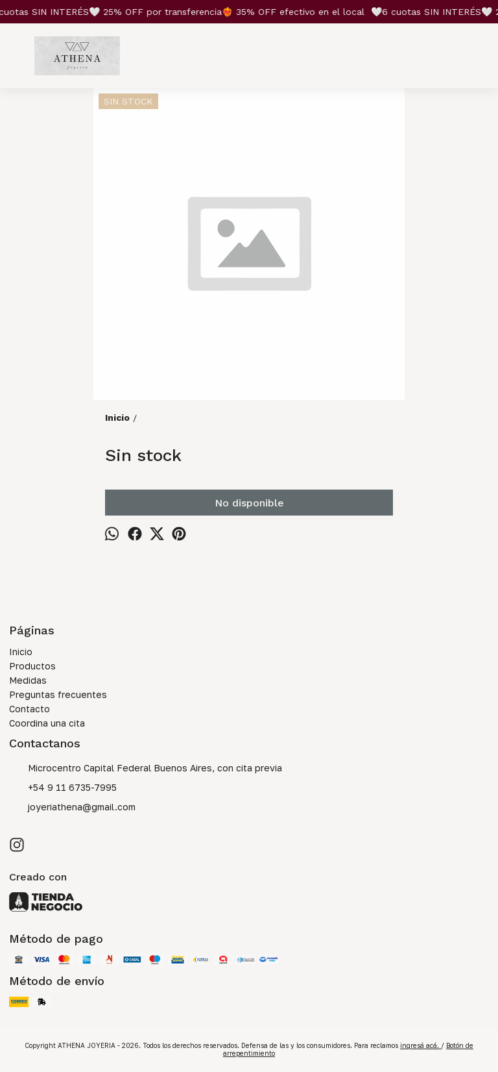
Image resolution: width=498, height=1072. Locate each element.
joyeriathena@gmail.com (72, 808)
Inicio (20, 651)
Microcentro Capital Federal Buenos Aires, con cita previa (145, 769)
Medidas (28, 680)
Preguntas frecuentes (58, 694)
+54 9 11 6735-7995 (63, 788)
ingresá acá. (420, 1045)
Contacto (29, 708)
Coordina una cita (47, 723)
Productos (32, 665)
